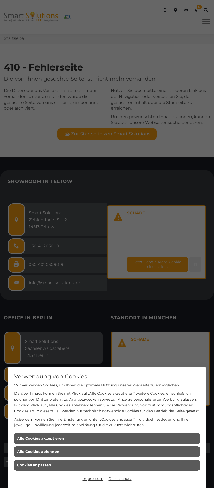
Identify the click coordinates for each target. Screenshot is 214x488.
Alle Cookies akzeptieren (40, 438)
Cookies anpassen (34, 465)
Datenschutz (120, 478)
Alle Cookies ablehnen (38, 451)
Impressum (93, 478)
